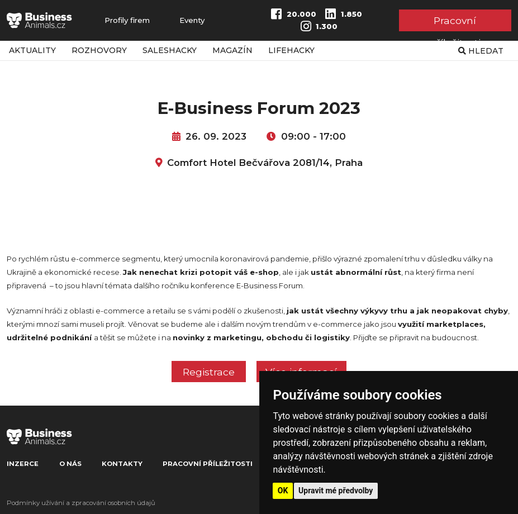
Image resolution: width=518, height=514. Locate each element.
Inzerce (23, 464)
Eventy (192, 20)
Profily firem (127, 20)
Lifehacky (291, 50)
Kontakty (122, 464)
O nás (70, 464)
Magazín (232, 50)
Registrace (209, 372)
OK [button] (283, 490)
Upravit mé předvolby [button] (335, 490)
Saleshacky (169, 50)
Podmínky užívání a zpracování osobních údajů (81, 503)
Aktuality (32, 50)
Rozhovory (99, 50)
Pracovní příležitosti (455, 23)
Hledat (480, 51)
